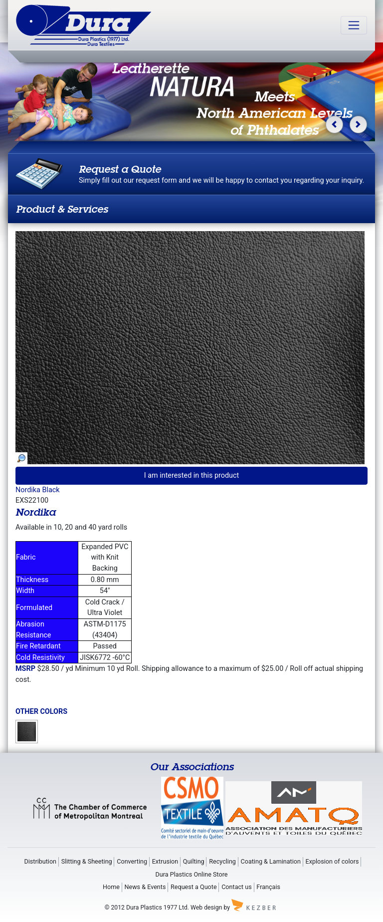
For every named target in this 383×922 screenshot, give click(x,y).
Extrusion (165, 861)
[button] (334, 124)
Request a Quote (194, 887)
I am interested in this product (191, 475)
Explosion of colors (332, 861)
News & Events (145, 887)
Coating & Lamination (271, 861)
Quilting (193, 861)
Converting (132, 861)
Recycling (222, 861)
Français (268, 887)
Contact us (236, 887)
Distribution (40, 861)
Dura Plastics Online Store (192, 874)
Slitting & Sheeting (86, 861)
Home (111, 887)
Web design (206, 907)
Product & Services (62, 209)
